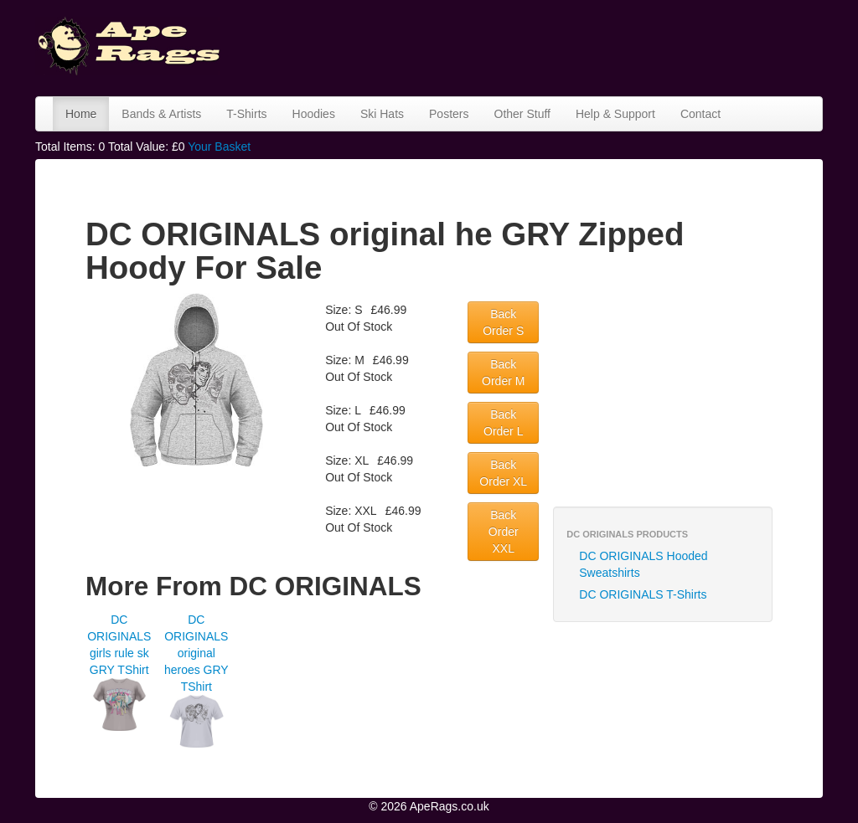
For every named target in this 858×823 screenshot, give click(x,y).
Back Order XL (503, 473)
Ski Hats (382, 114)
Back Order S (503, 322)
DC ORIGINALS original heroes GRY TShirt (196, 653)
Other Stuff (522, 114)
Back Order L (503, 423)
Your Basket (219, 146)
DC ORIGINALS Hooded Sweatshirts (643, 564)
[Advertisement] (541, 46)
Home (80, 114)
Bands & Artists (161, 114)
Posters (448, 114)
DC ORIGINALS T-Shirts (642, 594)
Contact (700, 114)
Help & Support (615, 114)
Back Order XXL (503, 531)
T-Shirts (246, 114)
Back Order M (503, 372)
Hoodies (313, 114)
